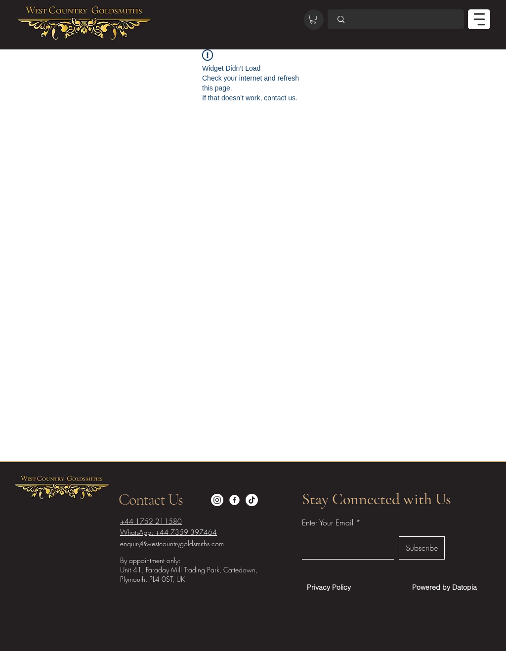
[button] (313, 19)
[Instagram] (217, 500)
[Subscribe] (422, 548)
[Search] (395, 19)
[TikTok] (252, 500)
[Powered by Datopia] (444, 587)
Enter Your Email (327, 522)
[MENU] (479, 19)
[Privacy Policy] (329, 587)
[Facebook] (234, 500)
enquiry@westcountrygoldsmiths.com (172, 543)
